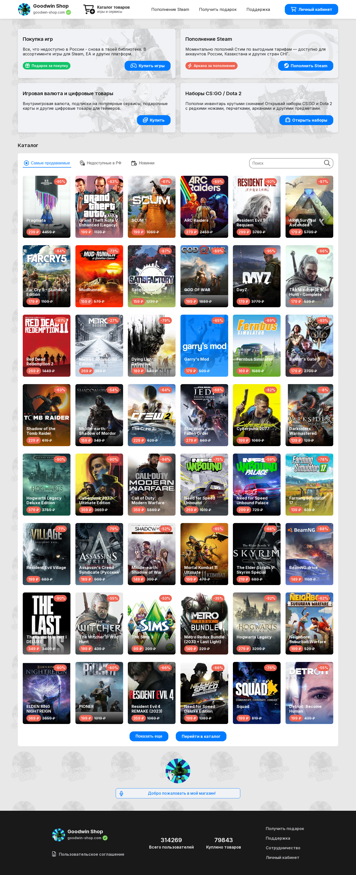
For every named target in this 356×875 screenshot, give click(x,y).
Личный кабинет (311, 9)
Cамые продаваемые (47, 163)
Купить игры (148, 65)
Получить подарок (218, 9)
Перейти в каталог (201, 736)
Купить (154, 120)
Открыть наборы (306, 120)
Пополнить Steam (305, 65)
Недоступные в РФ (100, 163)
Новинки (143, 163)
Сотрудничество (283, 847)
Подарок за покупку (46, 66)
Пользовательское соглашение (88, 854)
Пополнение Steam (170, 9)
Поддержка (258, 9)
